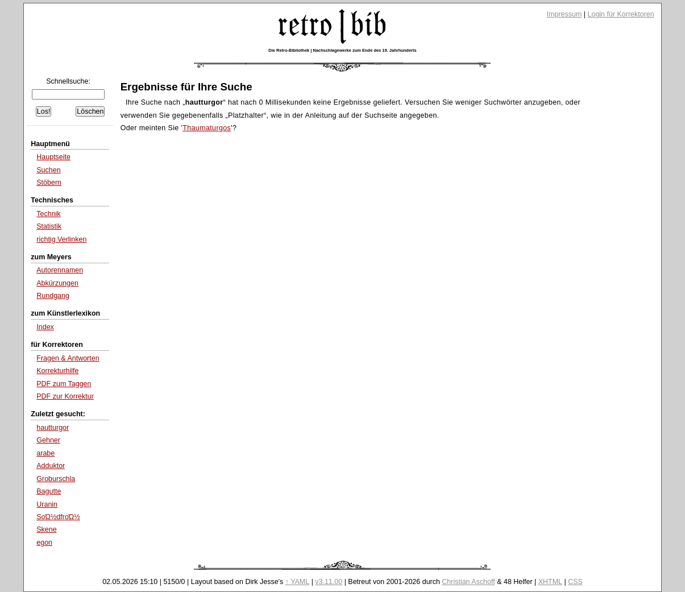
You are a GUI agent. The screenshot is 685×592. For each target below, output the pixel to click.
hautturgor (52, 428)
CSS (575, 582)
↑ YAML (297, 582)
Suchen (48, 170)
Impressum (564, 14)
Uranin (46, 504)
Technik (48, 214)
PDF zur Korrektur (65, 396)
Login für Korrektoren (621, 14)
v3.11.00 (328, 582)
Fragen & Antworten (67, 358)
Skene (46, 529)
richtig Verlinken (61, 239)
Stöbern (48, 183)
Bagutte (48, 491)
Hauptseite (53, 157)
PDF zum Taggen (63, 384)
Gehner (48, 440)
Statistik (48, 226)
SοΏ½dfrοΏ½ (58, 517)
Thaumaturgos (206, 128)
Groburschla (55, 479)
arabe (45, 453)
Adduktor (50, 466)
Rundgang (52, 296)
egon (44, 543)
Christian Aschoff (468, 582)
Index (45, 327)
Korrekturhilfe (57, 371)
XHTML (550, 582)
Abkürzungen (57, 283)
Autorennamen (59, 270)
